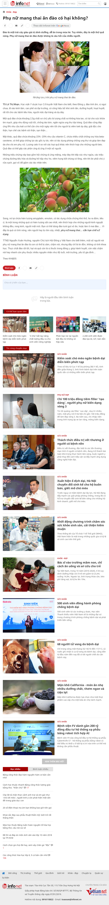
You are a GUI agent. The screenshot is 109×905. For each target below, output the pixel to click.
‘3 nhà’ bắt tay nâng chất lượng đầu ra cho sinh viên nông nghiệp (40, 339)
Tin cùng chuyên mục (16, 348)
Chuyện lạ (86, 873)
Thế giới (38, 873)
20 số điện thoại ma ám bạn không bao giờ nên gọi (27, 807)
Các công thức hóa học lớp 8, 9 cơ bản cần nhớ (25, 855)
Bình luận (9, 268)
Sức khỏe (62, 354)
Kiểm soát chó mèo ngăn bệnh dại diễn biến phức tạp (14, 339)
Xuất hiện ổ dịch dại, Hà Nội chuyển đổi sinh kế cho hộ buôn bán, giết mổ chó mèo (79, 484)
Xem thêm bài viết (54, 761)
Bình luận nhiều (40, 769)
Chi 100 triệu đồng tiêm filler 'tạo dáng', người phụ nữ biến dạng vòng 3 (80, 402)
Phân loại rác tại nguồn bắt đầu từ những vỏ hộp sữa (67, 339)
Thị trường (25, 873)
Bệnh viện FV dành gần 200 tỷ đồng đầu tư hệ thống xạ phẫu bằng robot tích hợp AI (78, 729)
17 (26, 787)
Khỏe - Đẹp (11, 12)
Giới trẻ (60, 873)
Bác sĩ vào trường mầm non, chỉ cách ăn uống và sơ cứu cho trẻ (79, 564)
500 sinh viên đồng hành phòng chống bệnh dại (79, 605)
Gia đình (50, 873)
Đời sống (12, 873)
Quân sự (99, 873)
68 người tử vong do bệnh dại (78, 644)
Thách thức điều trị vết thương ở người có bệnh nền (80, 441)
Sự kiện (5, 878)
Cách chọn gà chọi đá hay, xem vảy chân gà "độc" (26, 845)
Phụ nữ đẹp (63, 395)
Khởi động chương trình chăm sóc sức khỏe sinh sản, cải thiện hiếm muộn (81, 525)
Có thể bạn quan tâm (16, 311)
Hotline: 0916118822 (65, 3)
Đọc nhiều (15, 769)
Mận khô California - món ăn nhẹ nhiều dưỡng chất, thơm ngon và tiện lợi (80, 688)
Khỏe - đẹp (73, 873)
